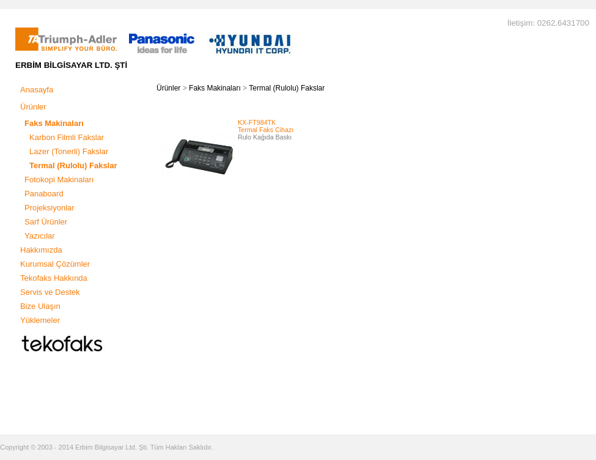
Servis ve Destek (50, 292)
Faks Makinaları (215, 88)
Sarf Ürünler (45, 221)
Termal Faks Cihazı (265, 129)
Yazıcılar (39, 235)
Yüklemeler (40, 320)
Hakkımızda (41, 249)
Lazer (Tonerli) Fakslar (68, 151)
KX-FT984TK (257, 122)
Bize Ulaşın (40, 306)
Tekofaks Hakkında (53, 278)
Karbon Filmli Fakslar (66, 137)
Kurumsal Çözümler (55, 264)
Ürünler (33, 106)
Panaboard (44, 193)
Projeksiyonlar (49, 207)
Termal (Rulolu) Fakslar (287, 88)
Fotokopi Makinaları (59, 179)
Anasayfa (36, 89)
